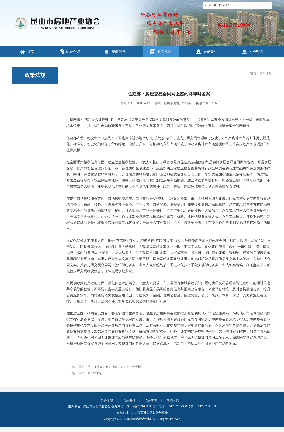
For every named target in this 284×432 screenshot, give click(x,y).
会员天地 (210, 52)
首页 (30, 52)
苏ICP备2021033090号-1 (142, 406)
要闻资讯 (119, 52)
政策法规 (164, 52)
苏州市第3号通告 (89, 373)
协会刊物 (256, 52)
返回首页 (173, 400)
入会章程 (151, 400)
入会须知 (129, 400)
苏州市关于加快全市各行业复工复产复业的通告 (110, 367)
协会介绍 (73, 52)
